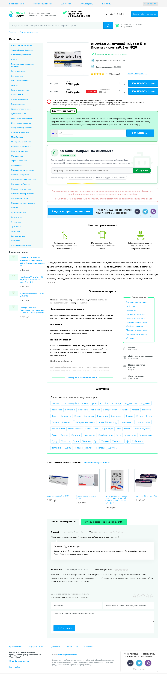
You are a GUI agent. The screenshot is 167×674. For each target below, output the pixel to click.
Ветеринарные (18, 71)
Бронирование (16, 4)
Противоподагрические (22, 193)
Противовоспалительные (23, 179)
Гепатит (15, 85)
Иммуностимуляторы (21, 127)
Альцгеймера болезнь (22, 50)
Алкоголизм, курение (21, 45)
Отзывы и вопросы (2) (137, 74)
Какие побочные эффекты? (80, 178)
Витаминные (17, 76)
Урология (15, 231)
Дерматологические (21, 109)
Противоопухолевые (29, 32)
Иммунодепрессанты (21, 123)
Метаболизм (17, 137)
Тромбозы (16, 226)
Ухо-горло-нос (18, 236)
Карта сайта (14, 667)
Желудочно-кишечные (21, 118)
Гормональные (18, 104)
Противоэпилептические (23, 203)
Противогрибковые (20, 184)
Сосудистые (17, 222)
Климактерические (20, 132)
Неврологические (19, 151)
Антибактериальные (21, 54)
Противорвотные (19, 198)
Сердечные (16, 217)
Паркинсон (16, 165)
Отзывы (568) (86, 4)
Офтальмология (19, 160)
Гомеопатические (19, 99)
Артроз (14, 59)
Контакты (106, 4)
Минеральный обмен (21, 141)
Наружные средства (21, 146)
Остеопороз (17, 156)
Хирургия (15, 240)
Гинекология (17, 94)
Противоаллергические (22, 170)
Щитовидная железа (21, 245)
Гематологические (20, 80)
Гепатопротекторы (20, 90)
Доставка (66, 4)
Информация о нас (42, 4)
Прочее (14, 207)
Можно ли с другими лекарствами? (110, 178)
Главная (12, 32)
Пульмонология (18, 212)
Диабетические (18, 113)
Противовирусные (20, 174)
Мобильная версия (20, 661)
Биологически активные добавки (22, 65)
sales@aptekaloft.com (67, 654)
